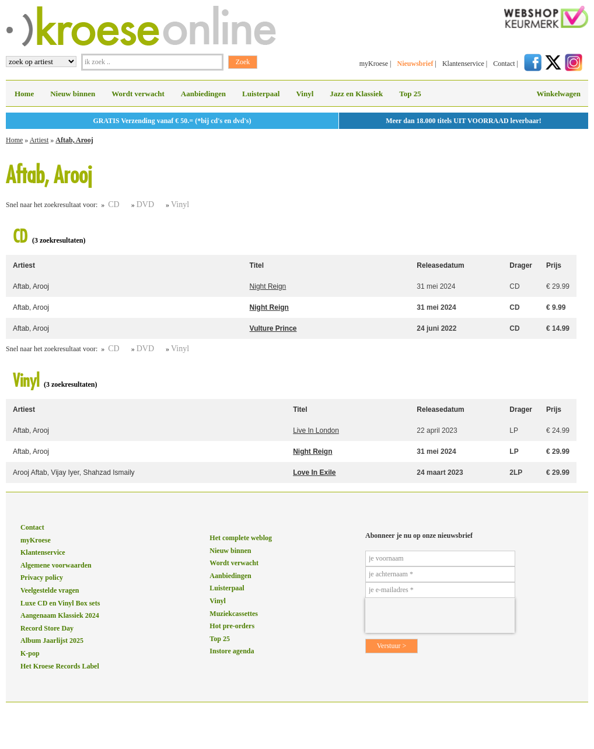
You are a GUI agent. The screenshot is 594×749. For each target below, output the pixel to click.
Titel (257, 265)
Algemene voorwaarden (56, 565)
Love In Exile (314, 472)
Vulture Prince (273, 328)
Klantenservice (463, 64)
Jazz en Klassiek (356, 93)
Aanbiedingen (203, 93)
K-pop (30, 653)
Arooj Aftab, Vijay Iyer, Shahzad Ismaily (74, 472)
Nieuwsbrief (415, 64)
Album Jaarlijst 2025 (51, 640)
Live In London (316, 430)
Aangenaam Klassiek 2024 (59, 615)
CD (113, 204)
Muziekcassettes (233, 614)
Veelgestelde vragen (49, 590)
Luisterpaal (260, 93)
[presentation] (440, 615)
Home (24, 93)
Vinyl (304, 93)
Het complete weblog (240, 538)
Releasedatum (440, 265)
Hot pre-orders (231, 626)
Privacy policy (41, 577)
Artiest (39, 140)
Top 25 (410, 93)
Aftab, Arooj (74, 140)
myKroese (373, 64)
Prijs (553, 265)
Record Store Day (47, 628)
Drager (520, 265)
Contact (504, 64)
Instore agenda (231, 651)
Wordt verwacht (138, 93)
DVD (145, 204)
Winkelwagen (558, 93)
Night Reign (268, 286)
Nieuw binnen (72, 93)
